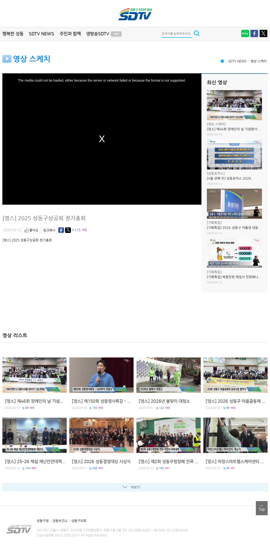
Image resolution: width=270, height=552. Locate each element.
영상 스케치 (258, 61)
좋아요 (33, 230)
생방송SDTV (97, 33)
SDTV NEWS (41, 33)
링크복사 (49, 230)
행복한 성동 (13, 33)
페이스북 (254, 33)
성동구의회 (78, 521)
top (262, 508)
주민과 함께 (70, 33)
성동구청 (43, 521)
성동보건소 (60, 521)
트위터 (264, 33)
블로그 (245, 33)
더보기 (135, 487)
